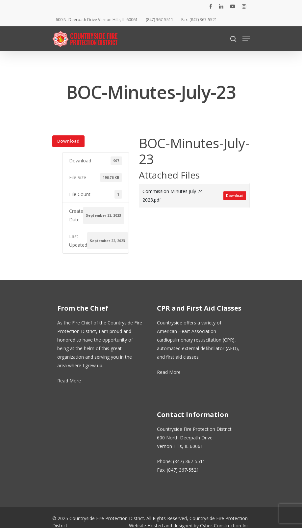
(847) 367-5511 (159, 19)
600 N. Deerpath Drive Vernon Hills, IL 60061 (97, 19)
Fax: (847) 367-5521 (199, 19)
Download (68, 141)
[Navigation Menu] (246, 39)
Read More (69, 380)
